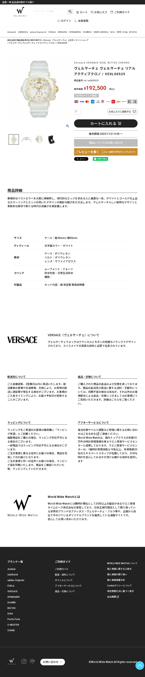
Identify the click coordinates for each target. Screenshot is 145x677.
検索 (70, 11)
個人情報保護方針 (116, 580)
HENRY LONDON (100, 32)
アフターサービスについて (68, 586)
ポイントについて (64, 580)
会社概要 (111, 597)
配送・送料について (65, 574)
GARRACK (22, 32)
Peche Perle (13, 619)
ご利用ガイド (120, 12)
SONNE (11, 630)
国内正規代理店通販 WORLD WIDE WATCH (24, 40)
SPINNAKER (74, 32)
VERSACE (61, 32)
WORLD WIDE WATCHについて (122, 563)
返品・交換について (65, 591)
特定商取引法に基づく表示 (120, 591)
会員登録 (81, 20)
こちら (115, 399)
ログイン (64, 20)
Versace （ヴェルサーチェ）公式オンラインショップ (65, 40)
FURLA (51, 32)
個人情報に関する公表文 (119, 569)
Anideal (10, 32)
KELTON (11, 608)
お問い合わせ (50, 661)
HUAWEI (86, 32)
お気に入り (99, 12)
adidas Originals (37, 32)
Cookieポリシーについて (119, 585)
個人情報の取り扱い (117, 574)
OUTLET (132, 32)
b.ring (125, 32)
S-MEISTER (13, 625)
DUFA (119, 32)
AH (111, 32)
